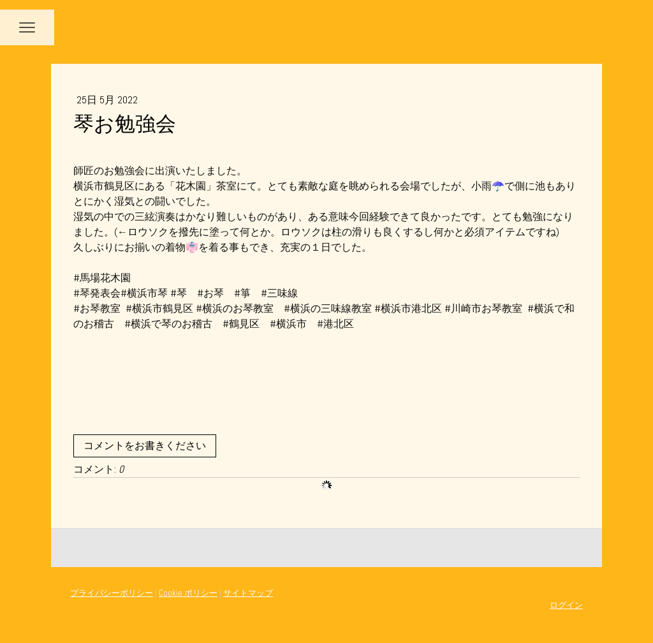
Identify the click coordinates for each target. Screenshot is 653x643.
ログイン (566, 605)
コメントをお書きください (145, 445)
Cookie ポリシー (188, 593)
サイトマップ (248, 593)
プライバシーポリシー (111, 593)
